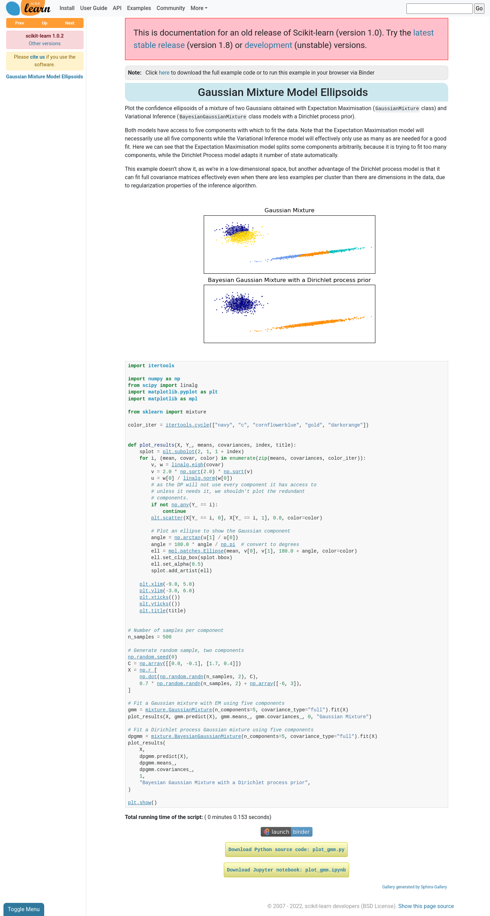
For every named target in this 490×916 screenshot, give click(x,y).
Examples (139, 8)
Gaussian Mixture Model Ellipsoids (44, 77)
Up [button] (44, 23)
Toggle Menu (24, 909)
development (268, 45)
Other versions (45, 44)
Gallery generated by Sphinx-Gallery (414, 887)
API (117, 8)
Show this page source (426, 906)
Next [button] (69, 23)
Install (67, 8)
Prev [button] (19, 23)
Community (170, 8)
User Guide (93, 8)
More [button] (197, 8)
